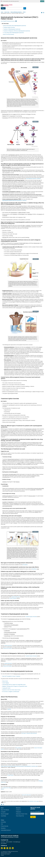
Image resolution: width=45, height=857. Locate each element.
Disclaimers (3, 828)
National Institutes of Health (6, 852)
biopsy (16, 305)
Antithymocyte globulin (7, 495)
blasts (4, 157)
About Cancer (5, 681)
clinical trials (33, 430)
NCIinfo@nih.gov (16, 841)
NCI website (25, 564)
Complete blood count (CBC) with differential (12, 246)
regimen (36, 512)
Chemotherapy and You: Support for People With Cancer (14, 684)
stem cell (20, 110)
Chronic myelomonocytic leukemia (10, 199)
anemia (32, 160)
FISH (5, 369)
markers (6, 348)
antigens (40, 347)
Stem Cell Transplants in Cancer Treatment (11, 676)
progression (3, 445)
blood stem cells (23, 62)
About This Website (5, 809)
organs (37, 300)
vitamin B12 (17, 300)
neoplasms (3, 641)
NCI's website (18, 747)
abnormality (41, 488)
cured (23, 445)
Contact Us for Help (7, 787)
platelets (4, 460)
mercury (20, 217)
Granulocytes (5, 117)
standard (4, 430)
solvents (40, 214)
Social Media (3, 815)
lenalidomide (32, 489)
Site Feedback (4, 843)
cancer (28, 212)
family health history (24, 243)
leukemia (18, 353)
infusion (15, 523)
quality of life (24, 443)
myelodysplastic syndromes (31, 429)
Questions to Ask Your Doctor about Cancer (11, 689)
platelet (18, 463)
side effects (12, 569)
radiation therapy (21, 212)
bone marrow (13, 62)
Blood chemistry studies (7, 299)
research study (10, 431)
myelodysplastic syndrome (13, 154)
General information (7, 648)
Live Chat (3, 841)
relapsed (23, 658)
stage (7, 603)
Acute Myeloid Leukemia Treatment (33, 178)
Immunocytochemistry (9, 347)
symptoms (28, 225)
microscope (18, 307)
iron (26, 171)
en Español (3, 811)
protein (19, 253)
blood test (6, 226)
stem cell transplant (10, 446)
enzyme (5, 349)
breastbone (27, 306)
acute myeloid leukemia (7, 178)
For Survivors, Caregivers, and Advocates (10, 691)
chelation (30, 468)
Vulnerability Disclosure (6, 830)
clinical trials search (16, 596)
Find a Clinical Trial (20, 815)
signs (24, 225)
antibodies (28, 347)
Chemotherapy (7, 635)
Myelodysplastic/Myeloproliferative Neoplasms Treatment (14, 200)
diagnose (10, 297)
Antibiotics (4, 481)
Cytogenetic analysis (7, 293)
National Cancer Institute (19, 673)
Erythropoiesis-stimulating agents (9, 474)
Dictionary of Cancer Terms (21, 813)
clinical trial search (8, 645)
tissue (28, 466)
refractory (18, 658)
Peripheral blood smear (7, 290)
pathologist (33, 306)
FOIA (2, 824)
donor (25, 446)
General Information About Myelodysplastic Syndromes (14, 25)
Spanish (9, 709)
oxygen (14, 114)
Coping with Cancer (6, 688)
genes (41, 369)
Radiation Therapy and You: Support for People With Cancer (14, 686)
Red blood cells (5, 114)
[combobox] (15, 8)
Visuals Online (10, 775)
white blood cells (38, 459)
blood (43, 62)
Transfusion (6, 623)
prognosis (5, 380)
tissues (29, 114)
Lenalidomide (7, 630)
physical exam (36, 243)
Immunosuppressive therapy (10, 632)
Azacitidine (4, 502)
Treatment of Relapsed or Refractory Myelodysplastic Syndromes (16, 30)
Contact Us (18, 809)
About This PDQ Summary (8, 34)
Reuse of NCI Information (26, 794)
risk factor (33, 206)
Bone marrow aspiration (7, 305)
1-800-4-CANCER (9, 841)
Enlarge (35, 67)
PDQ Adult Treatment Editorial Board (29, 733)
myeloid (25, 110)
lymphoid (16, 110)
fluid (43, 363)
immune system (32, 495)
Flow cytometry (7, 359)
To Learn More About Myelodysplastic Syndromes (13, 32)
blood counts (35, 442)
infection (27, 117)
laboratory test (16, 293)
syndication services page (34, 801)
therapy (9, 459)
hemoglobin (13, 253)
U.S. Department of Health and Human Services (9, 851)
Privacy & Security (4, 826)
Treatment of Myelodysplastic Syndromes (11, 29)
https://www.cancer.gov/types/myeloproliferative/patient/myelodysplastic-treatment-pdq (19, 766)
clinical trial (17, 573)
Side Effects (34, 569)
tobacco (22, 214)
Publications (18, 811)
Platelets (4, 116)
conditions (3, 228)
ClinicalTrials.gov (12, 598)
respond (9, 659)
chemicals (15, 214)
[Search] (24, 8)
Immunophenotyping (8, 355)
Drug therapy (30, 443)
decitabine (11, 502)
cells (32, 62)
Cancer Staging (5, 682)
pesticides (30, 214)
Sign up (33, 817)
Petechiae (4, 237)
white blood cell (4, 111)
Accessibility (3, 822)
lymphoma (37, 367)
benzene (5, 215)
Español (42, 1)
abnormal (28, 307)
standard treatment (16, 576)
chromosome (34, 197)
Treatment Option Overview (9, 27)
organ (33, 466)
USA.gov (2, 855)
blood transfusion (15, 459)
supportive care (4, 443)
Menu (3, 8)
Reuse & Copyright (5, 813)
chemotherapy (14, 212)
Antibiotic (6, 626)
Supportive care (5, 621)
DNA (23, 370)
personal (16, 243)
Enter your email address (35, 811)
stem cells (19, 446)
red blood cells (31, 459)
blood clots (12, 116)
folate (23, 300)
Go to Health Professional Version (8, 21)
